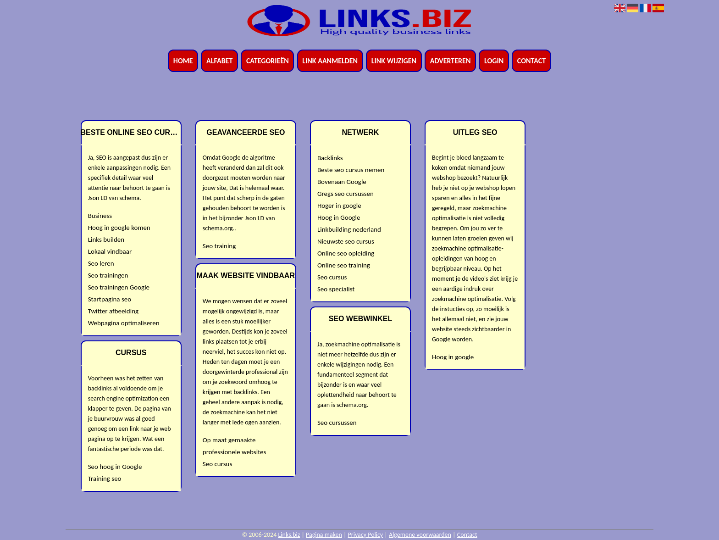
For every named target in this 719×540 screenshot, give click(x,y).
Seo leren (101, 263)
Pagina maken (324, 535)
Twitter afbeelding (113, 311)
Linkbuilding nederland (349, 229)
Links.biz (289, 535)
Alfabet (219, 60)
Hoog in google (453, 357)
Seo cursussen (337, 422)
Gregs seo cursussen (345, 193)
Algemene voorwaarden (420, 535)
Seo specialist (335, 289)
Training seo (105, 478)
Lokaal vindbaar (110, 251)
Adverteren (450, 60)
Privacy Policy (365, 535)
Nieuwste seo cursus (345, 241)
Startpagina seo (109, 299)
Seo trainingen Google (118, 287)
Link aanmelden (330, 60)
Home (183, 60)
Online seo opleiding (345, 253)
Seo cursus (217, 464)
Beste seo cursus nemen (351, 170)
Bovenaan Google (341, 182)
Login (493, 60)
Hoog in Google (338, 217)
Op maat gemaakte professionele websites (234, 446)
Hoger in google (339, 205)
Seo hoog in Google (115, 466)
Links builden (106, 239)
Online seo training (343, 265)
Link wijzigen (393, 60)
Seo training (219, 246)
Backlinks (330, 158)
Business (100, 216)
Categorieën (267, 60)
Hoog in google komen (119, 227)
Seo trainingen (108, 275)
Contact (531, 60)
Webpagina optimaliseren (124, 323)
